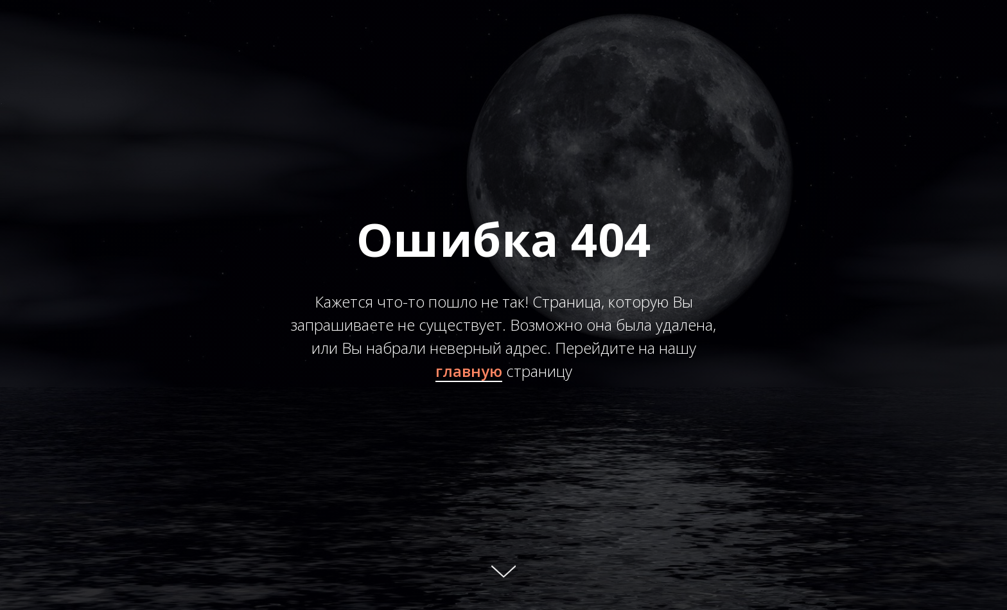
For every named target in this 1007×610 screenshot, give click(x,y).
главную (468, 370)
